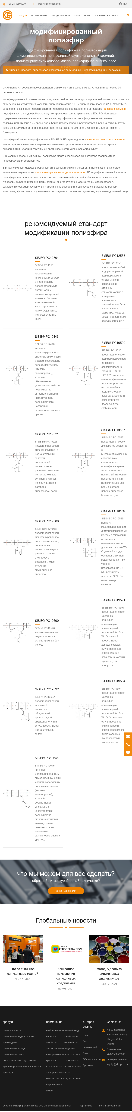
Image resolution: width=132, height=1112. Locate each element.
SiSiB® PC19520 (113, 343)
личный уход (71, 1031)
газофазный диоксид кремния (19, 1061)
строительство (54, 1067)
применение (39, 15)
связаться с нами (106, 15)
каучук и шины (72, 1079)
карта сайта (86, 1107)
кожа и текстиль (55, 1079)
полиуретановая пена (73, 1070)
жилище (14, 70)
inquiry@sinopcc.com (49, 3)
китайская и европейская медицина (71, 1043)
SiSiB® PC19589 (113, 511)
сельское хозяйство (51, 1040)
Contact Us (114, 1023)
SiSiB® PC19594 (113, 681)
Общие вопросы (92, 1060)
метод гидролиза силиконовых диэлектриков (109, 974)
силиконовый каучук (14, 1049)
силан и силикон (12, 1031)
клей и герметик (55, 1031)
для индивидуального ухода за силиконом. (60, 172)
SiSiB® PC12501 (47, 258)
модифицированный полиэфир (102, 70)
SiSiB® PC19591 (113, 600)
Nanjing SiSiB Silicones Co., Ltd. (31, 1107)
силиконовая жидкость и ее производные (57, 70)
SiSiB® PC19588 (47, 521)
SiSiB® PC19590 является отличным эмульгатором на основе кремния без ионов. (47, 636)
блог (77, 15)
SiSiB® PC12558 (113, 256)
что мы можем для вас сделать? (66, 874)
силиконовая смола (13, 1055)
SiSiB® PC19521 (47, 434)
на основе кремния (114, 108)
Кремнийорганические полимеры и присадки (22, 1070)
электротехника (54, 1073)
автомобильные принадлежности (55, 1052)
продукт (22, 15)
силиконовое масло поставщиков (105, 139)
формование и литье (54, 1088)
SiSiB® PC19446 (47, 336)
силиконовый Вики (90, 1051)
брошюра (88, 1066)
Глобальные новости (66, 921)
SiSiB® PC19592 (47, 689)
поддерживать (61, 15)
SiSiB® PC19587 (113, 430)
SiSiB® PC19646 (47, 758)
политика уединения (110, 1107)
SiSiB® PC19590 (47, 620)
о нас (87, 15)
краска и (51, 1061)
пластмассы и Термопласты (72, 1058)
